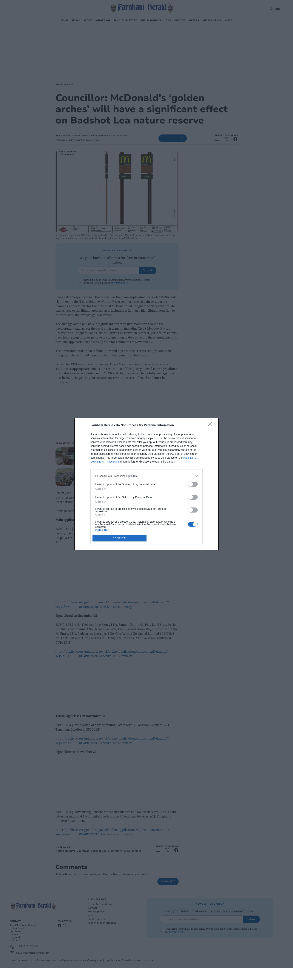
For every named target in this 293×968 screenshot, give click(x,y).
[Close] (211, 425)
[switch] (193, 484)
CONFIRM (119, 538)
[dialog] (146, 484)
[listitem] (146, 476)
